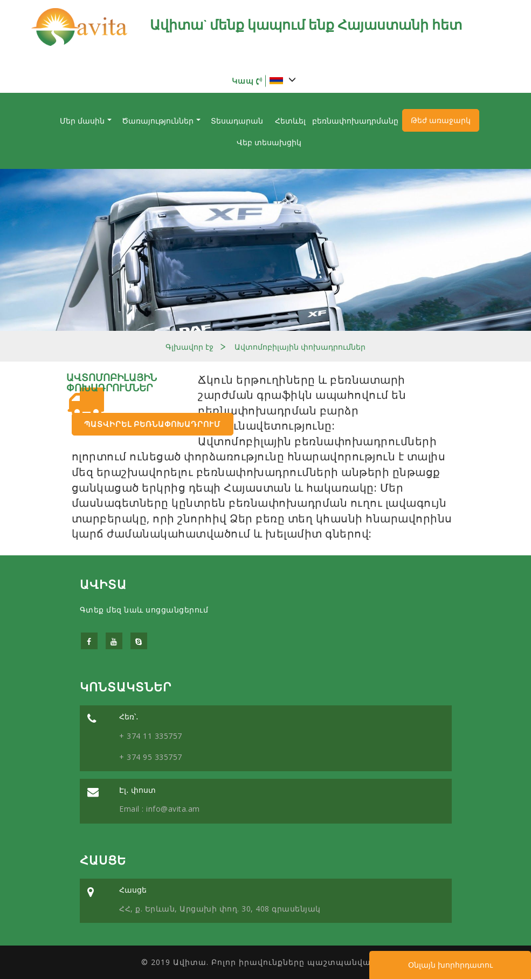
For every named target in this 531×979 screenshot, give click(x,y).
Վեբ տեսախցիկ (269, 142)
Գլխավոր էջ (189, 347)
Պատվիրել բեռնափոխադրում (152, 424)
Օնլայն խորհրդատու (450, 965)
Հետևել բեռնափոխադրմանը (336, 121)
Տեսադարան (237, 121)
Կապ (247, 81)
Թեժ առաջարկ (441, 120)
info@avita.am (172, 809)
